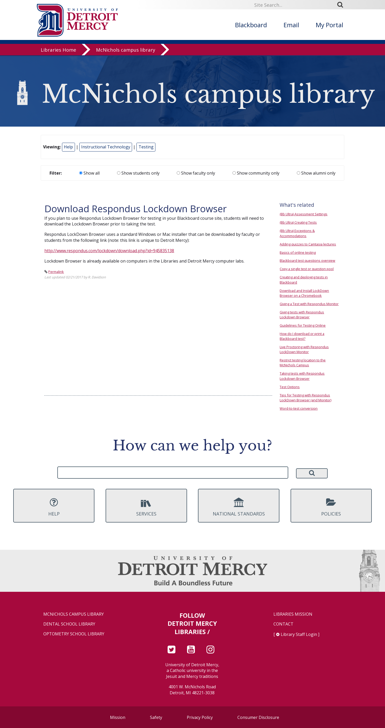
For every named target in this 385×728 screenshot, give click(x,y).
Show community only (255, 173)
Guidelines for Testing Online (303, 325)
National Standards (238, 507)
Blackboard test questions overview (307, 260)
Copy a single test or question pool (307, 268)
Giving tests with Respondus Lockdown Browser (302, 314)
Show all (89, 173)
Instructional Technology (105, 147)
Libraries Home (58, 50)
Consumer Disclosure (258, 717)
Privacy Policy (200, 717)
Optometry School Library (73, 633)
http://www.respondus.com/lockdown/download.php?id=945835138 (109, 250)
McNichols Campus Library (73, 614)
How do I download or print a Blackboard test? (302, 336)
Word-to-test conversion (299, 408)
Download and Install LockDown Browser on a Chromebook (304, 293)
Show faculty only (196, 173)
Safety (156, 717)
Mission (117, 717)
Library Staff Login (299, 634)
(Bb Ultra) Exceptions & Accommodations (297, 233)
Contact (283, 624)
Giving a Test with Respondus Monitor (309, 303)
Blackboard (251, 24)
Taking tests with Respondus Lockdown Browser (302, 376)
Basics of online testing (298, 252)
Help (68, 147)
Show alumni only (316, 173)
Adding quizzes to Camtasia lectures (308, 244)
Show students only (138, 173)
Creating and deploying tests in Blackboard (304, 279)
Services (146, 507)
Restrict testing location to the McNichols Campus (303, 362)
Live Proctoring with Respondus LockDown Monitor (304, 349)
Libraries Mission (292, 614)
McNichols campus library (125, 50)
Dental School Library (69, 624)
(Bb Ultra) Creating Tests (298, 222)
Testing (146, 147)
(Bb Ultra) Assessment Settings (303, 214)
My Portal (329, 24)
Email (291, 24)
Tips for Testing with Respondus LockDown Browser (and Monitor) (305, 397)
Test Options (290, 386)
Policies (331, 507)
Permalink (56, 271)
